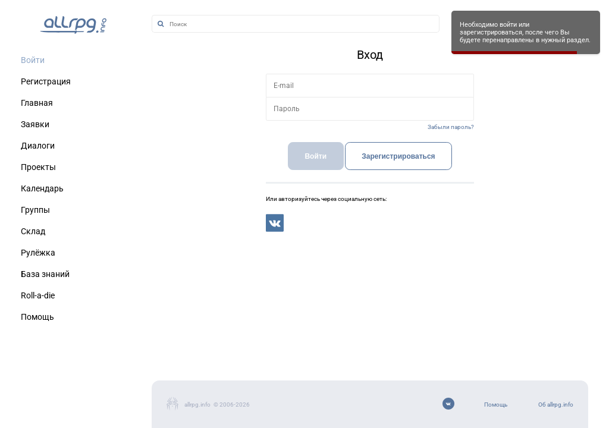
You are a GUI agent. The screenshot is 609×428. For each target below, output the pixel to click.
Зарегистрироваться (398, 156)
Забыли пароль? (451, 127)
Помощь (495, 404)
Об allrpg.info (555, 404)
